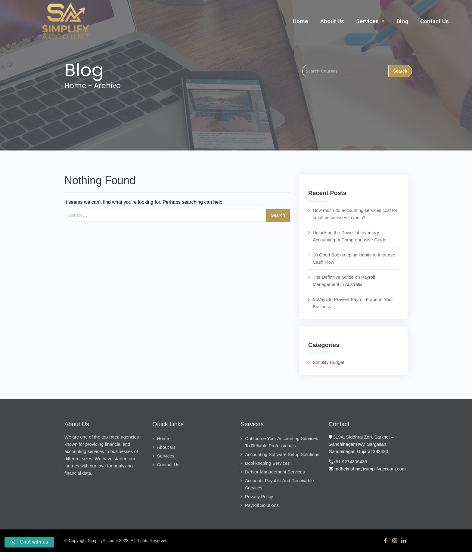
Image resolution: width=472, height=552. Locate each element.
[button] (370, 21)
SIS (221, 540)
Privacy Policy (259, 496)
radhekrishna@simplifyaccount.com (367, 468)
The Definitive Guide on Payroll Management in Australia (344, 280)
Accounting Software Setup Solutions (282, 454)
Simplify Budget (328, 362)
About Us (332, 21)
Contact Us (434, 21)
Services (370, 21)
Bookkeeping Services (267, 463)
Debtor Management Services (275, 471)
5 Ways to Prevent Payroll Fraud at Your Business (353, 303)
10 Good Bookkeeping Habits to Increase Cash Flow (354, 258)
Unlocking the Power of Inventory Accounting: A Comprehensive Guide (349, 236)
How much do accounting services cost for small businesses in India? (355, 214)
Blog (402, 21)
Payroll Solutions (262, 505)
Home (300, 21)
